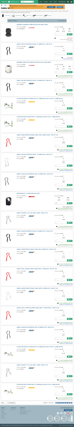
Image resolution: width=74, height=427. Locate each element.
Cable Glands (16, 15)
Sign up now (68, 410)
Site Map (3, 417)
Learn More (51, 6)
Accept (59, 6)
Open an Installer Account (25, 411)
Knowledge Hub (62, 1)
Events (2, 415)
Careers (3, 412)
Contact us (61, 151)
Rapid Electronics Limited (46, 425)
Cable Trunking (37, 15)
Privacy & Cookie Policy (68, 425)
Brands (55, 1)
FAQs (2, 416)
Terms (60, 425)
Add (69, 34)
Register (46, 1)
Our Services (22, 409)
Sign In (40, 1)
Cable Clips (5, 15)
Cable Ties (27, 15)
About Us (3, 409)
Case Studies (4, 413)
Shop (51, 1)
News (2, 411)
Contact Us (13, 409)
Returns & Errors (23, 412)
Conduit (47, 15)
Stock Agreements (24, 413)
